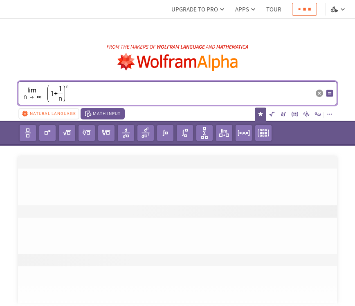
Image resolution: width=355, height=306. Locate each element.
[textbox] (167, 99)
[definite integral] (185, 133)
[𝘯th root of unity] (106, 133)
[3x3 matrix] (263, 133)
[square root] (67, 133)
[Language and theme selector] (338, 9)
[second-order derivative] (145, 133)
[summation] (204, 133)
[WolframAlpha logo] (177, 62)
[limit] (224, 133)
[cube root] (87, 133)
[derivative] (126, 133)
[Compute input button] (330, 93)
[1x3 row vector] (244, 133)
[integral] (165, 133)
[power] (47, 133)
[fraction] (28, 133)
